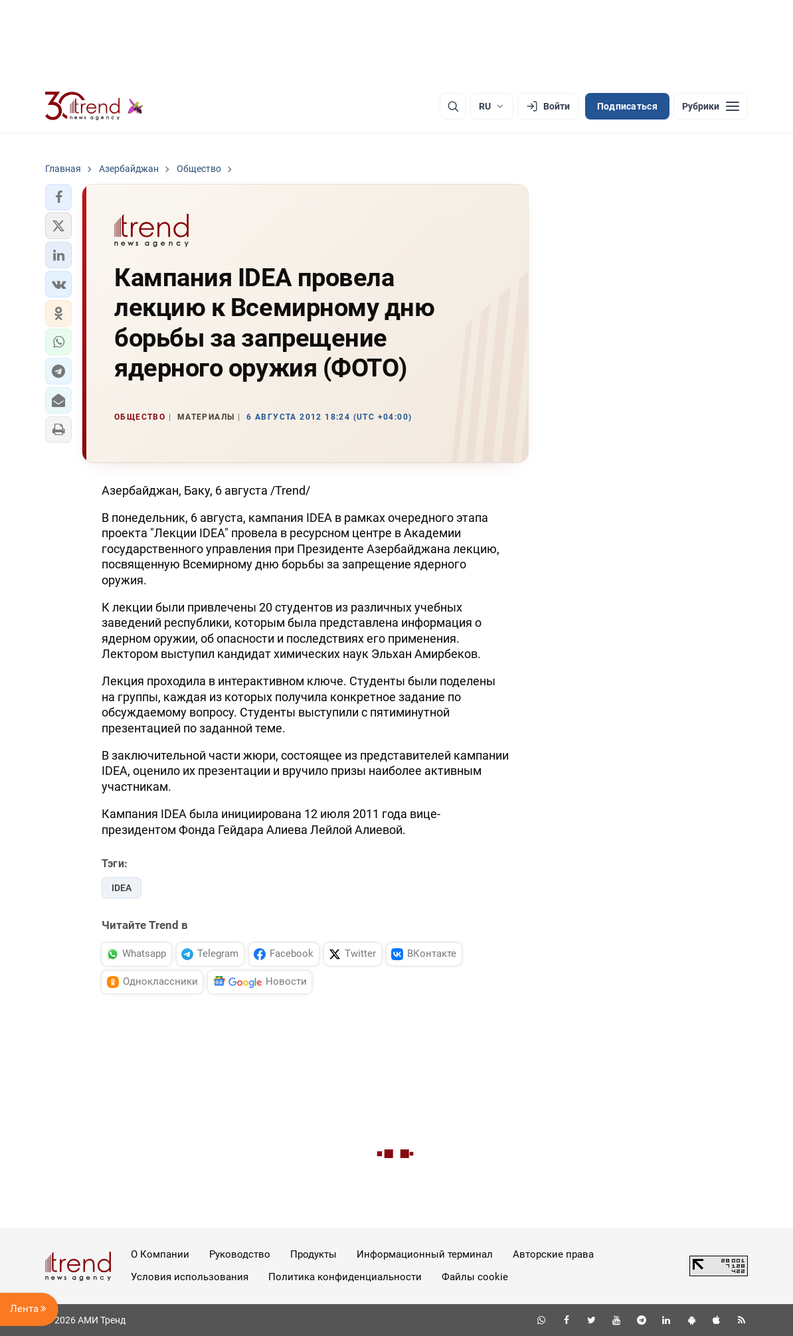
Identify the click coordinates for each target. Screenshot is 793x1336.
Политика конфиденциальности (345, 1277)
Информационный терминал (425, 1254)
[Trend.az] (94, 106)
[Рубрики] (710, 106)
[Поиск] (453, 106)
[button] (58, 197)
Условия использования (189, 1277)
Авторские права (553, 1254)
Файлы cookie (475, 1277)
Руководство (239, 1254)
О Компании (160, 1254)
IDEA (122, 887)
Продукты (313, 1254)
